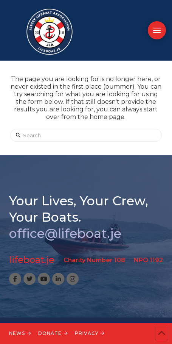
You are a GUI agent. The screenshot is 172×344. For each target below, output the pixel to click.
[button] (157, 30)
